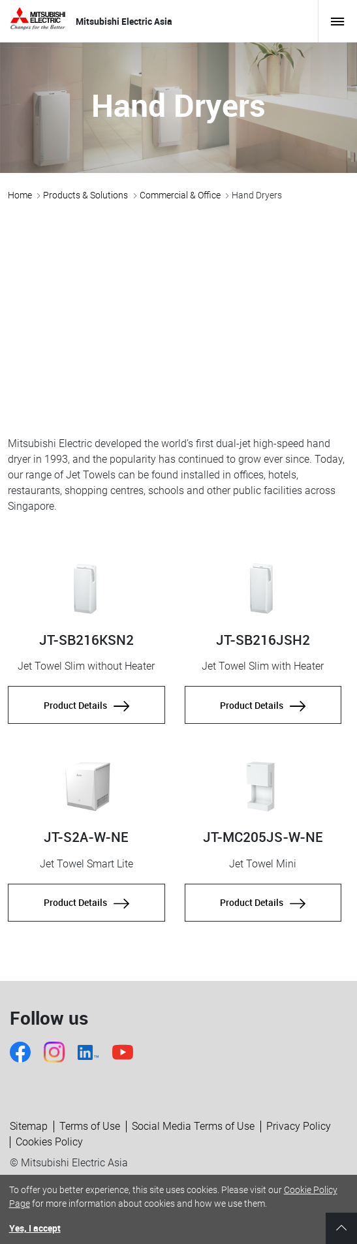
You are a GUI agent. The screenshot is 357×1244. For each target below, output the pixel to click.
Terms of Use (89, 1126)
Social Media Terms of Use (193, 1126)
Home (20, 195)
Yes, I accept (35, 1228)
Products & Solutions (85, 195)
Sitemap (29, 1126)
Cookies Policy (49, 1142)
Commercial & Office (180, 195)
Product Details (86, 705)
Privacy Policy (298, 1126)
